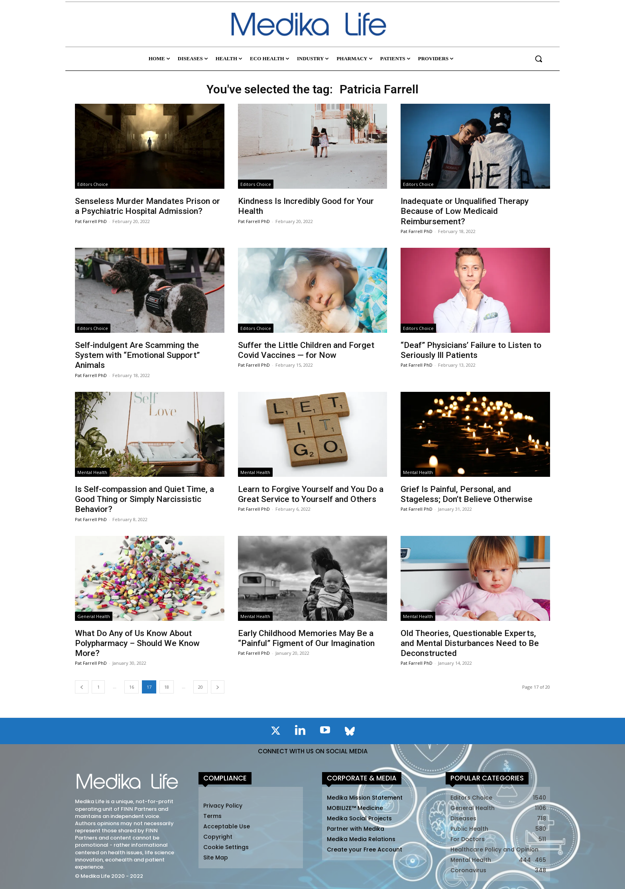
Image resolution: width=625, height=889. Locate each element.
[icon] (275, 732)
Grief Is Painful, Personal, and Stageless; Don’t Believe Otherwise (467, 494)
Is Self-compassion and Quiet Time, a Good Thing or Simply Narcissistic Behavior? (144, 499)
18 (166, 687)
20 (200, 687)
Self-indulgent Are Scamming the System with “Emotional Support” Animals (137, 355)
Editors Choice (92, 184)
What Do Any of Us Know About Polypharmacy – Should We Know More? (137, 643)
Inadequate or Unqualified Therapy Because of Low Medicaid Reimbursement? (465, 211)
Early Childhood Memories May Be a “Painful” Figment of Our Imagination (306, 638)
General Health (93, 616)
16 (131, 687)
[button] (538, 58)
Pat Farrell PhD (91, 221)
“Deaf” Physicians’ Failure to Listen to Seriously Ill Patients (471, 350)
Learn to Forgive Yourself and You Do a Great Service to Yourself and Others (310, 494)
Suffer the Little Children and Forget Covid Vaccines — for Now (306, 350)
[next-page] (217, 686)
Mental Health (92, 472)
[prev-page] (81, 686)
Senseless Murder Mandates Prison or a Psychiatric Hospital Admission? (147, 206)
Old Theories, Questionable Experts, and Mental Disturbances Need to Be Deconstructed (470, 643)
